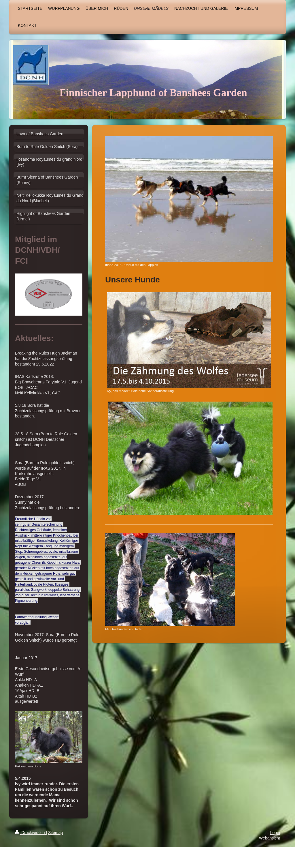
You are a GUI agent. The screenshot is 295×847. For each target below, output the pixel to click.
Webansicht (269, 838)
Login (275, 832)
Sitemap (55, 832)
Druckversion (30, 832)
